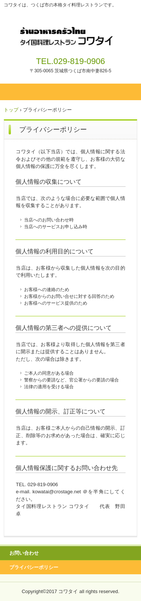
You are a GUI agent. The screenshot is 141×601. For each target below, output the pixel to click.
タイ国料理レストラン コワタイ (70, 33)
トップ (11, 110)
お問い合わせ (24, 553)
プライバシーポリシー (33, 567)
